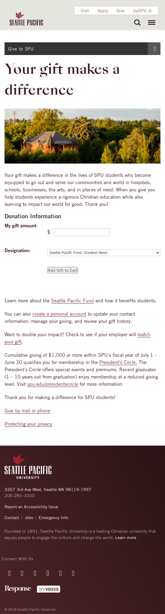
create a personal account (59, 314)
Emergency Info (53, 517)
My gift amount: (21, 226)
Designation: (18, 250)
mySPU (140, 10)
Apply (102, 10)
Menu (150, 19)
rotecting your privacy (30, 424)
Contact (12, 517)
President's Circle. (118, 362)
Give (120, 10)
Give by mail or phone (27, 411)
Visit (85, 10)
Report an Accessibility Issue (31, 506)
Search (137, 22)
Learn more (125, 537)
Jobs (29, 517)
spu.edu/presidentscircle (52, 384)
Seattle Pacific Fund (72, 300)
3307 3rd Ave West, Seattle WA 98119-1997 (48, 489)
